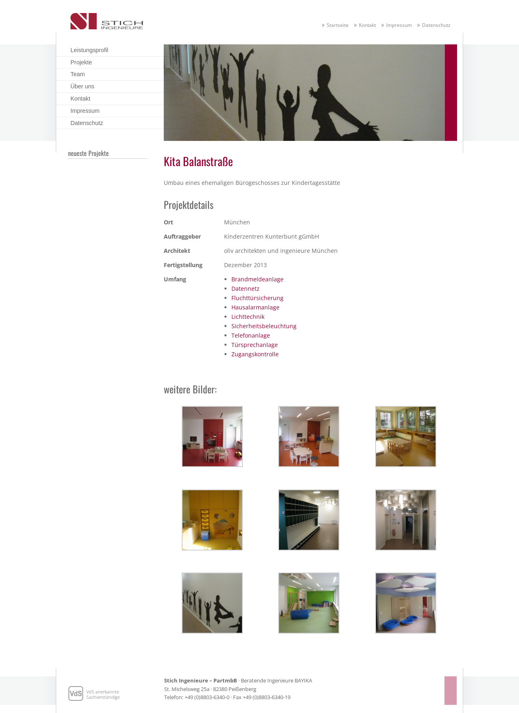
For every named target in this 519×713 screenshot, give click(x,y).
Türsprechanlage (254, 345)
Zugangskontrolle (255, 354)
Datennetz (245, 288)
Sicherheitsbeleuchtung (264, 326)
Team (77, 74)
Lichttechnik (247, 316)
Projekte (81, 62)
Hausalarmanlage (255, 307)
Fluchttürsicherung (257, 298)
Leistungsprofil (89, 50)
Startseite (338, 25)
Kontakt (367, 25)
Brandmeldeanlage (257, 279)
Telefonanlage (250, 335)
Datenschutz (436, 25)
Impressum (399, 25)
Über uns (82, 86)
